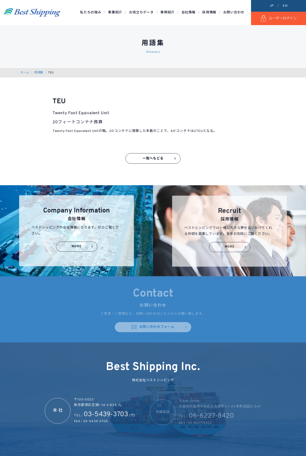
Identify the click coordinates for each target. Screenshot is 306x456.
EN (285, 6)
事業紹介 (115, 13)
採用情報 (209, 13)
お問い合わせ (233, 13)
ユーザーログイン (278, 18)
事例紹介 (167, 13)
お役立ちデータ (141, 13)
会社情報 (188, 13)
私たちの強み (90, 13)
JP (272, 6)
